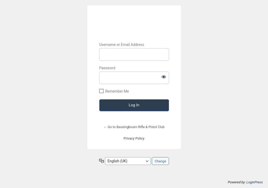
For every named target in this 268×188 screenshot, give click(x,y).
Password (107, 68)
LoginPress (254, 182)
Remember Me (117, 91)
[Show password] (164, 77)
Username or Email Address (121, 45)
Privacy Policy (133, 138)
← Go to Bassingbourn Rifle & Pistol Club (134, 127)
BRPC (134, 22)
